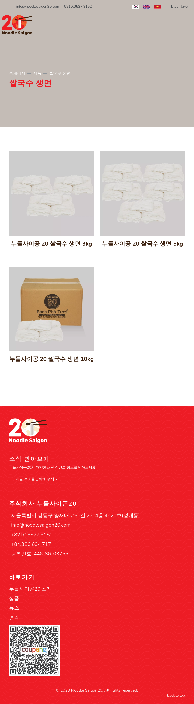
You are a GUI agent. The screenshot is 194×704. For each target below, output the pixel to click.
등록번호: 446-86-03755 (39, 553)
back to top (176, 695)
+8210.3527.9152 (77, 6)
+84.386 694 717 (31, 544)
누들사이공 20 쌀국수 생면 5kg (142, 244)
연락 (14, 617)
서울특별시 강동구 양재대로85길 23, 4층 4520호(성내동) (75, 515)
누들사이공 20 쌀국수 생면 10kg (51, 359)
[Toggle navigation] (188, 26)
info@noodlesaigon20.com (37, 6)
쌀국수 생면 (60, 73)
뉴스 (14, 608)
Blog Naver (180, 6)
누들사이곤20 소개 (30, 588)
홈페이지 (17, 73)
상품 (14, 598)
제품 (37, 73)
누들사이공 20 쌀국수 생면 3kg (51, 244)
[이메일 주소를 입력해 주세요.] (89, 479)
